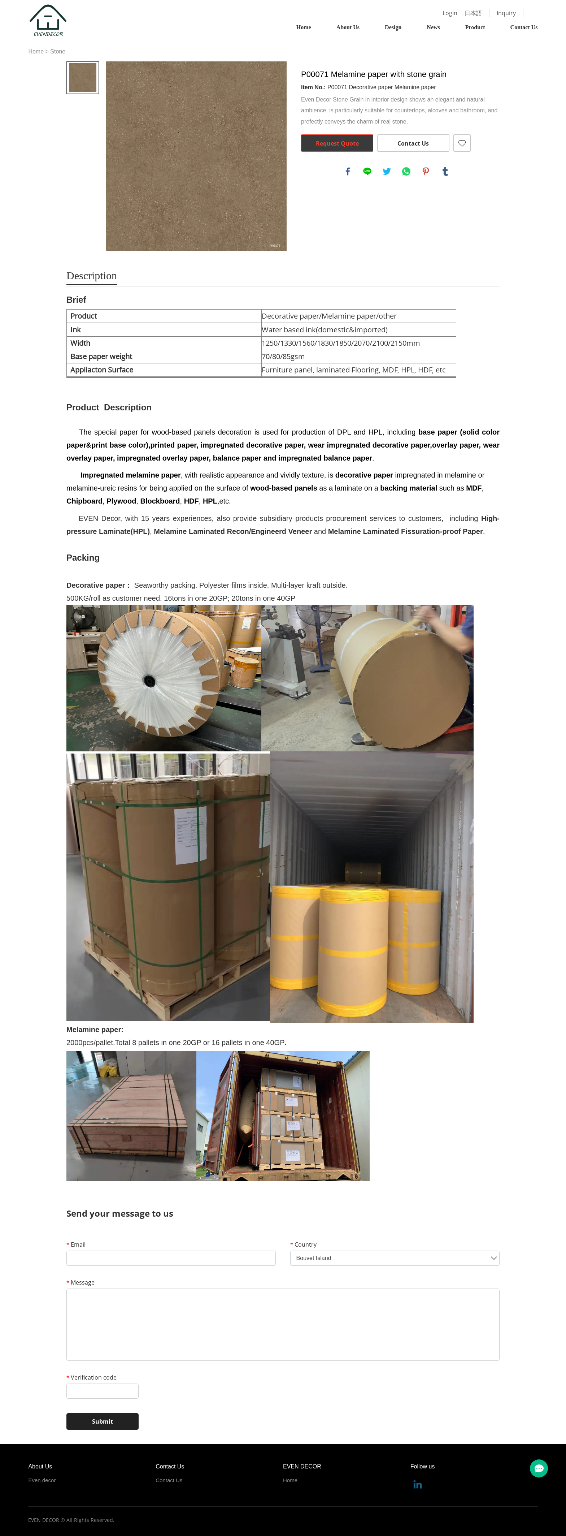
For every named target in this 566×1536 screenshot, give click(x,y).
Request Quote (337, 143)
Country (303, 1244)
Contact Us (524, 27)
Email (76, 1244)
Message (80, 1282)
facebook (348, 171)
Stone (57, 51)
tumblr (445, 171)
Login (450, 13)
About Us (348, 27)
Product (475, 27)
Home (303, 27)
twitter (387, 171)
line (367, 171)
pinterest (426, 171)
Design (393, 27)
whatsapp (406, 171)
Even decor (42, 1480)
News (433, 27)
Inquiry (506, 13)
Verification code (91, 1377)
